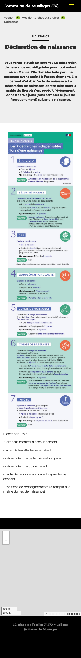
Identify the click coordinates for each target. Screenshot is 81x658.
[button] (6, 534)
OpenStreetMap (56, 613)
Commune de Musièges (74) (31, 6)
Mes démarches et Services (40, 17)
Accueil (9, 17)
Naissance (11, 21)
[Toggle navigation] (71, 6)
